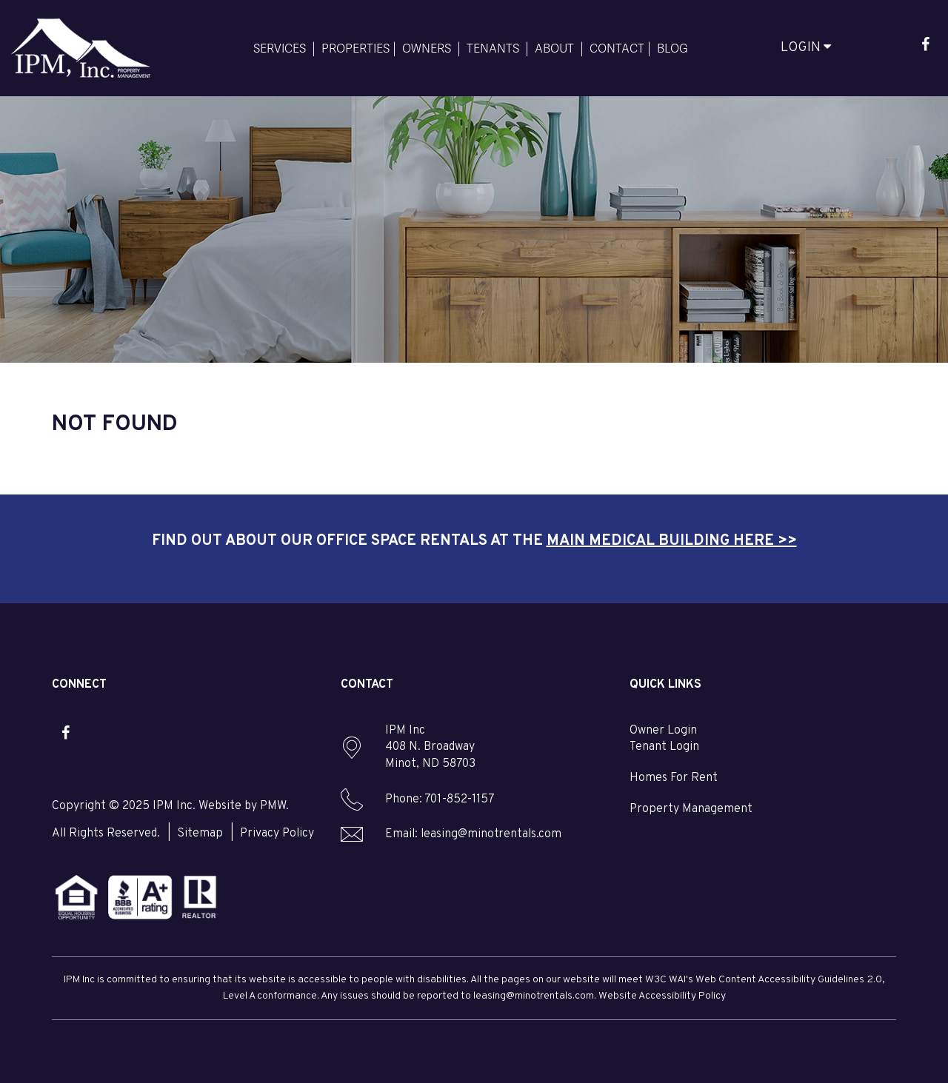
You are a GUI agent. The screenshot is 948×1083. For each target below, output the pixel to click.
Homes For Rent (674, 778)
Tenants (493, 47)
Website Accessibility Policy (662, 996)
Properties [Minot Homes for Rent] (355, 47)
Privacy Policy (277, 833)
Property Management (691, 809)
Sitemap (200, 833)
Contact (617, 47)
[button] (925, 46)
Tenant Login (664, 747)
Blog (672, 47)
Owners (426, 47)
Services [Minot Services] (279, 47)
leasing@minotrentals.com (491, 834)
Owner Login (663, 730)
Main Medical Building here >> (672, 541)
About (554, 47)
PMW (273, 806)
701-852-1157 (459, 799)
